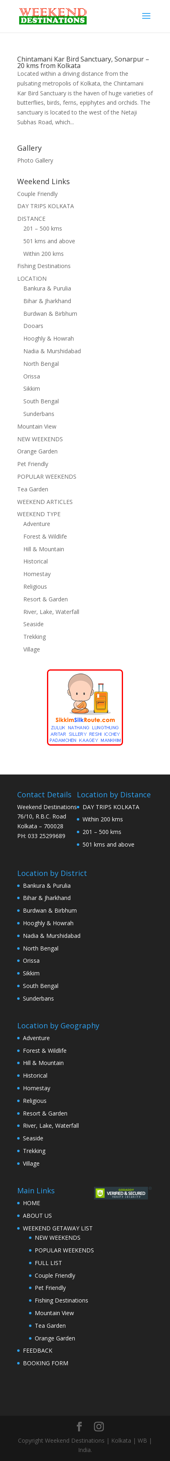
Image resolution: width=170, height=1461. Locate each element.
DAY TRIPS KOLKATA (45, 206)
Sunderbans (38, 414)
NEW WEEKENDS (40, 439)
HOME (31, 1203)
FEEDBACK (37, 1350)
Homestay (37, 574)
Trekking (34, 636)
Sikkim (31, 388)
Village (31, 649)
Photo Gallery (35, 160)
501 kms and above (49, 241)
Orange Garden (37, 451)
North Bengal (41, 363)
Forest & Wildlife (45, 536)
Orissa (31, 376)
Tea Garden (32, 489)
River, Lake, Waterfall (51, 612)
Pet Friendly (32, 464)
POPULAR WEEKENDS (46, 476)
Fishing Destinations (44, 266)
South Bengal (41, 401)
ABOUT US (37, 1215)
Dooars (33, 326)
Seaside (33, 624)
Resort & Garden (45, 599)
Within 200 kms (43, 253)
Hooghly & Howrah (48, 338)
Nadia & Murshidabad (52, 351)
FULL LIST (48, 1263)
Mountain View (36, 426)
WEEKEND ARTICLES (45, 502)
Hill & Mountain (43, 549)
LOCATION (32, 278)
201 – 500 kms (42, 228)
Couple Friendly (37, 194)
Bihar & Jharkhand (47, 301)
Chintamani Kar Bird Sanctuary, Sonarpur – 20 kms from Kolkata (83, 62)
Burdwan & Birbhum (50, 313)
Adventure (36, 524)
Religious (35, 586)
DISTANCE (31, 218)
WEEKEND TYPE (38, 514)
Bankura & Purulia (47, 288)
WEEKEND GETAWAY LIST (58, 1228)
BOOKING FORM (45, 1363)
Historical (35, 561)
